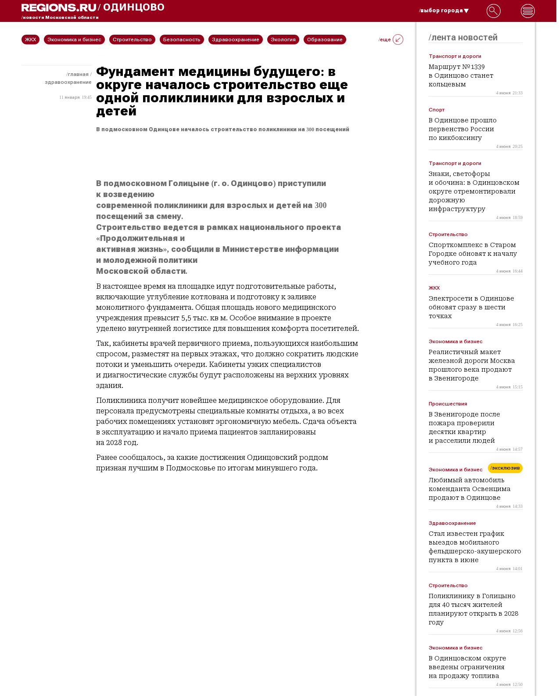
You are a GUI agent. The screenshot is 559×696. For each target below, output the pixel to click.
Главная (78, 74)
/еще (391, 39)
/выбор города (444, 10)
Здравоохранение (68, 82)
